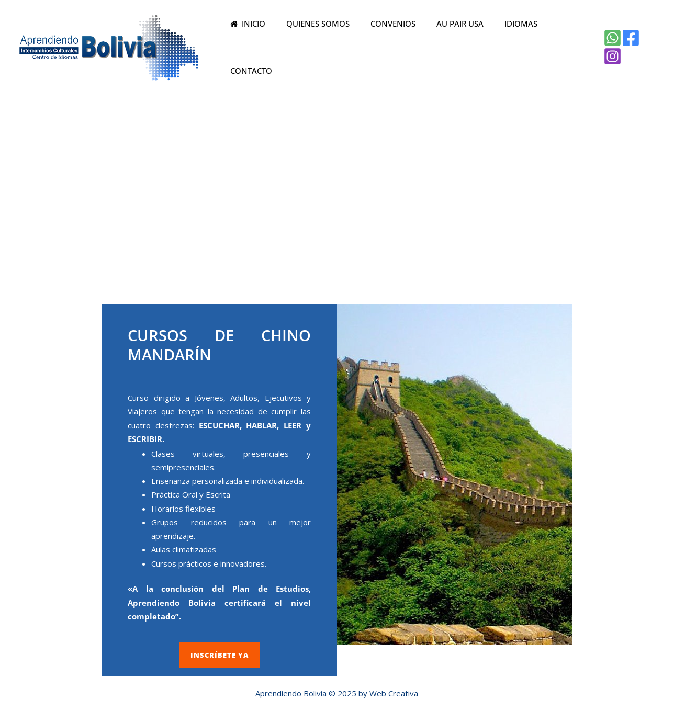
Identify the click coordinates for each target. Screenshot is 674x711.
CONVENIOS (390, 43)
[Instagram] (646, 43)
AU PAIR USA (452, 43)
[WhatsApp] (610, 43)
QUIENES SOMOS (321, 43)
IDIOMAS (508, 43)
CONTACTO (561, 43)
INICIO (256, 43)
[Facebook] (628, 43)
